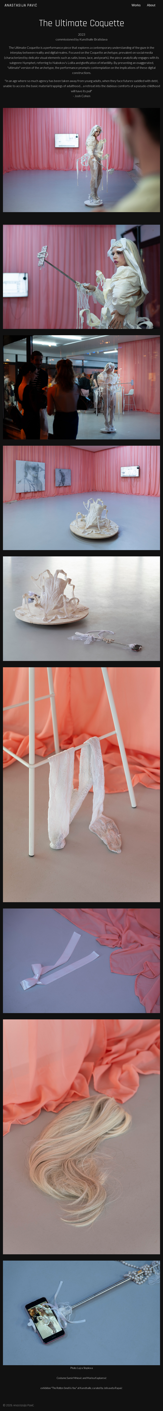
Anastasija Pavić (21, 5)
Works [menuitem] (136, 5)
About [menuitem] (151, 5)
